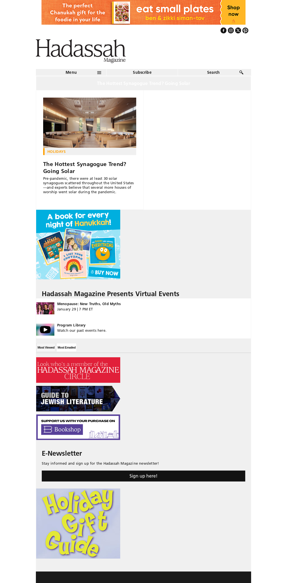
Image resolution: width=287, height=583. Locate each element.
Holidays (56, 151)
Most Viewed (46, 347)
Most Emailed (66, 347)
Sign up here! (143, 476)
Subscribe (142, 72)
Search (213, 72)
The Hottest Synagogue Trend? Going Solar (84, 167)
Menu (71, 72)
